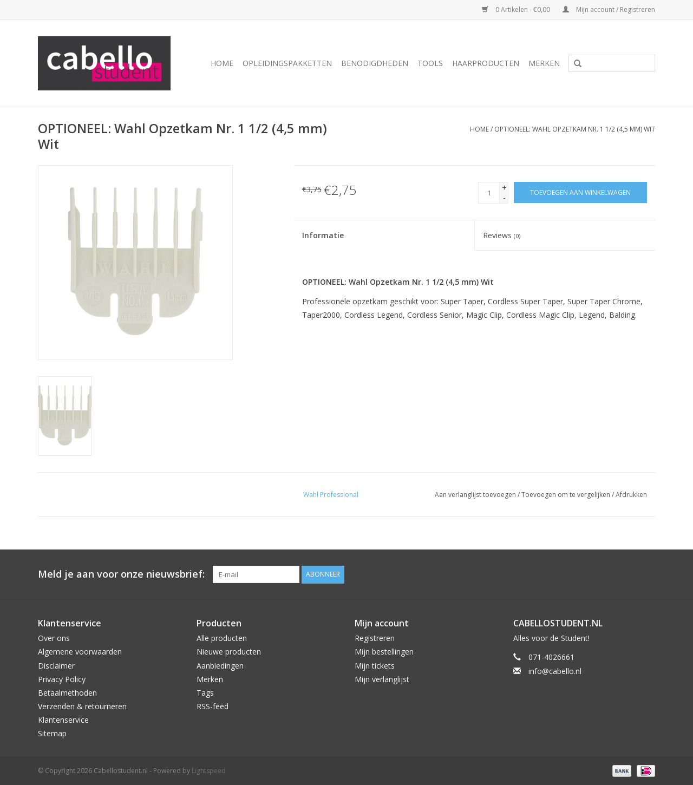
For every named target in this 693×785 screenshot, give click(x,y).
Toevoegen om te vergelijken (566, 494)
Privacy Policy (62, 679)
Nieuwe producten (229, 651)
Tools (430, 63)
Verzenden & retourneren (82, 706)
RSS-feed (212, 706)
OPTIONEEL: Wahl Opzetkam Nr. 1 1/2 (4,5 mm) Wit (574, 129)
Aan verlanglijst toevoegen (475, 494)
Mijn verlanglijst (382, 679)
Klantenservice (63, 720)
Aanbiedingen (220, 665)
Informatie (323, 235)
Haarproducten (485, 63)
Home (222, 63)
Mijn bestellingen (384, 651)
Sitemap (52, 733)
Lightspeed (209, 770)
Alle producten (222, 638)
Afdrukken (631, 494)
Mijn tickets (375, 665)
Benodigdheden (374, 63)
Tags (205, 693)
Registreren (375, 638)
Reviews (501, 235)
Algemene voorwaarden (80, 651)
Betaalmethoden (67, 693)
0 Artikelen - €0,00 (517, 9)
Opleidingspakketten (287, 63)
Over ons (54, 638)
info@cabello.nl (554, 671)
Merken (544, 63)
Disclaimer (56, 665)
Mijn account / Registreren (609, 9)
